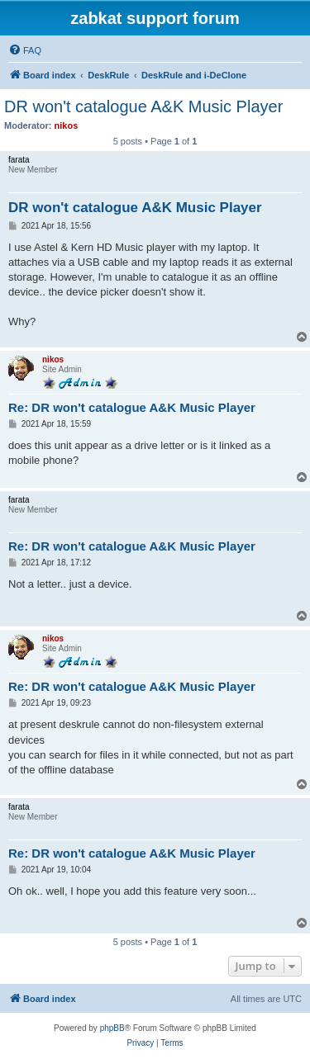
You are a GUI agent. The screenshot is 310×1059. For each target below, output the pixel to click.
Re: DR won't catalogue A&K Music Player (131, 407)
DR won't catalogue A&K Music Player (143, 106)
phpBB (112, 1028)
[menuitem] (24, 50)
